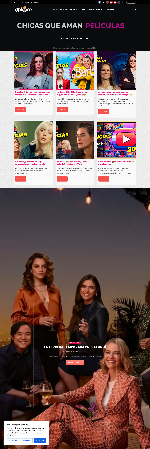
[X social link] (103, 2)
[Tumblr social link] (118, 2)
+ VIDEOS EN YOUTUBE (75, 38)
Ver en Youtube (75, 363)
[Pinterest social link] (115, 2)
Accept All (40, 440)
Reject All (26, 440)
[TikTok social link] (122, 2)
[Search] (135, 10)
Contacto (131, 2)
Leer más (20, 109)
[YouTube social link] (111, 2)
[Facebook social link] (99, 2)
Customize (13, 440)
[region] (26, 433)
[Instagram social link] (107, 2)
